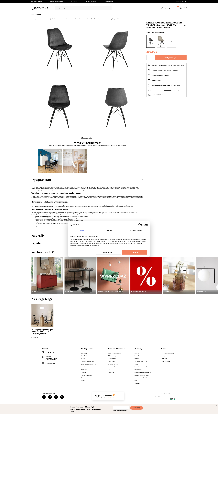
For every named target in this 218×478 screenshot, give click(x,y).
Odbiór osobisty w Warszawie (56, 1)
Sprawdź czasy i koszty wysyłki (176, 65)
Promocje (146, 14)
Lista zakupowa (178, 6)
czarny (173, 32)
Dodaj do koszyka (171, 58)
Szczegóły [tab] (109, 230)
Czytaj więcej (34, 337)
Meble (45, 14)
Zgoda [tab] (82, 230)
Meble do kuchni (56, 19)
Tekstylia (118, 14)
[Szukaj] (109, 8)
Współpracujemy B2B (90, 1)
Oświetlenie (128, 14)
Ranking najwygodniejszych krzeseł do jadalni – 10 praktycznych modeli (42, 332)
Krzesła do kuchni (68, 19)
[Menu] (37, 14)
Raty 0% (74, 1)
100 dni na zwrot (36, 1)
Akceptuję (135, 252)
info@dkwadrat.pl (50, 363)
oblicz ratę (161, 94)
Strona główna (34, 19)
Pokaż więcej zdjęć (87, 138)
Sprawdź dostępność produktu (160, 75)
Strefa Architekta (108, 1)
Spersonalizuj (108, 252)
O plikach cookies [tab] (136, 230)
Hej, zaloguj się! (169, 8)
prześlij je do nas (175, 85)
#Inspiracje (156, 14)
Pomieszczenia (45, 19)
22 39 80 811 (183, 1)
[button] (50, 161)
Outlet (138, 14)
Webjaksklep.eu (172, 393)
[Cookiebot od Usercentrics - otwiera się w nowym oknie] (140, 224)
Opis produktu (41, 180)
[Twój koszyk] (183, 8)
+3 (171, 41)
